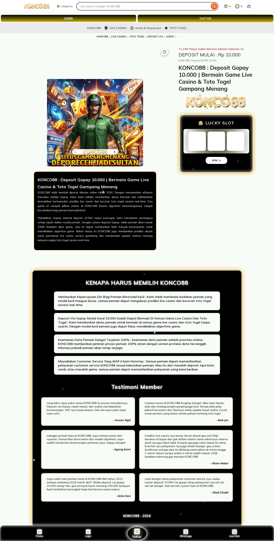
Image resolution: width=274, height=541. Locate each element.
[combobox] (143, 6)
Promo (39, 533)
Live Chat (234, 533)
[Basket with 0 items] (249, 6)
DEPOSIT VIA (155, 36)
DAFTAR (205, 18)
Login (88, 533)
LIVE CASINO (118, 36)
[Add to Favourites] (164, 52)
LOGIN (68, 18)
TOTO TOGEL (136, 36)
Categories (65, 6)
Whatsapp (186, 533)
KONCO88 (102, 36)
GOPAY (170, 36)
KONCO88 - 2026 (137, 516)
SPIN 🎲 (216, 160)
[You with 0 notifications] (239, 6)
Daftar (137, 533)
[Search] (214, 6)
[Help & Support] (227, 6)
